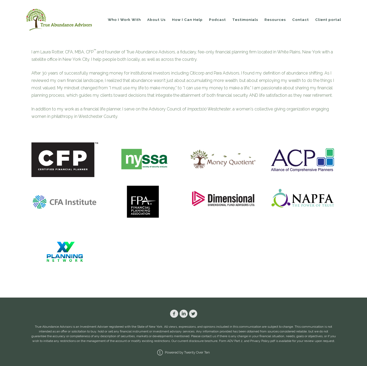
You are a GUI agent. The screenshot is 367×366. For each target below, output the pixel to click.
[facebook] (174, 313)
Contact (300, 19)
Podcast (217, 19)
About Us (156, 19)
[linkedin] (183, 313)
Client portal (328, 19)
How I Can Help (187, 19)
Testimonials (245, 19)
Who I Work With (124, 19)
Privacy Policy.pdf (262, 341)
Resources (275, 19)
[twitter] (193, 313)
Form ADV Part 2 (231, 341)
